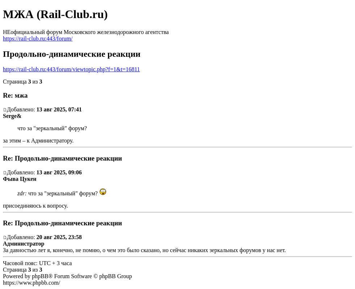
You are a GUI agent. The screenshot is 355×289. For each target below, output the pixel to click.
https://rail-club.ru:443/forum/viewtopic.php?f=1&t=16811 (71, 69)
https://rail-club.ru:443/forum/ (37, 38)
